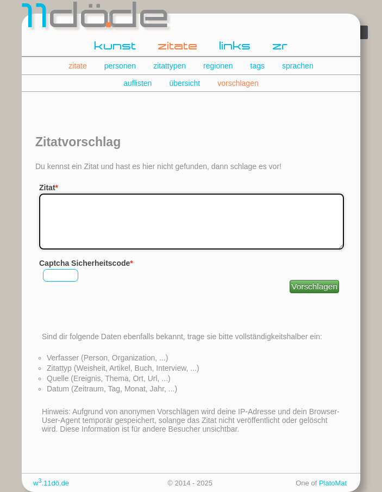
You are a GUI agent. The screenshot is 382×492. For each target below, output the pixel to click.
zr (280, 47)
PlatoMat (333, 483)
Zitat (47, 187)
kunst (115, 47)
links (235, 47)
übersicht (184, 83)
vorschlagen (238, 83)
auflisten (137, 83)
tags (258, 65)
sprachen (298, 65)
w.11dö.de (51, 483)
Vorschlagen (314, 286)
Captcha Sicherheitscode (84, 263)
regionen (218, 65)
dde (96, 18)
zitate (178, 47)
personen (120, 65)
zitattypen (169, 65)
